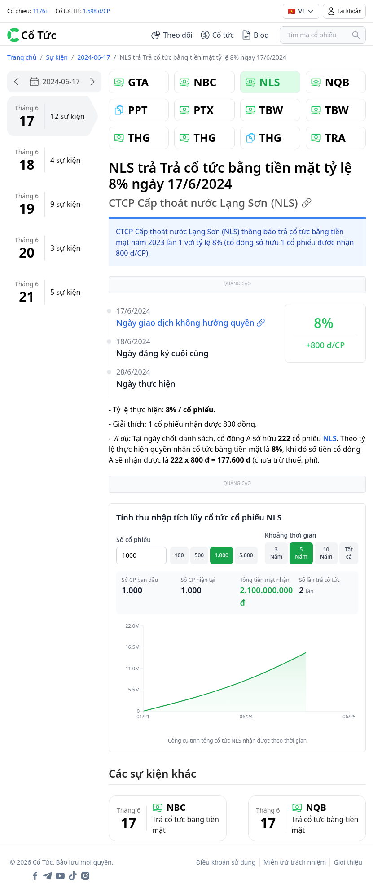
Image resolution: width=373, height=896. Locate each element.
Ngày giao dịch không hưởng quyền (190, 322)
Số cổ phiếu (133, 539)
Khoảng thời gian (290, 535)
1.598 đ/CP (96, 11)
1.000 (221, 555)
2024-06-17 (93, 57)
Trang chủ (21, 57)
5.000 (246, 555)
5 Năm (301, 553)
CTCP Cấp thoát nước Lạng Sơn (210, 203)
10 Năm (326, 553)
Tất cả (349, 553)
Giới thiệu (348, 862)
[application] (237, 677)
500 (199, 555)
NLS (329, 438)
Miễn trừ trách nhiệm (294, 862)
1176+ (40, 11)
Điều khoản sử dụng (226, 862)
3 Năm (276, 553)
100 (179, 555)
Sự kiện (57, 57)
